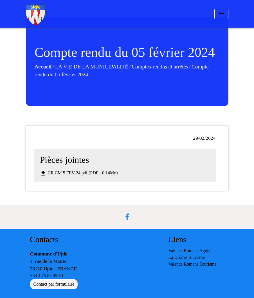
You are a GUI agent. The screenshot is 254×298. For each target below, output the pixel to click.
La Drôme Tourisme (186, 257)
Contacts (44, 239)
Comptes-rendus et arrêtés (160, 67)
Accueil (43, 67)
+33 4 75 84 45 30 (46, 275)
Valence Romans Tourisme (192, 264)
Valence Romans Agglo (189, 250)
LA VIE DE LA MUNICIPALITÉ (91, 67)
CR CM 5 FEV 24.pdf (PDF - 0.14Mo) (79, 173)
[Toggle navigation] (221, 14)
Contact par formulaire (54, 284)
